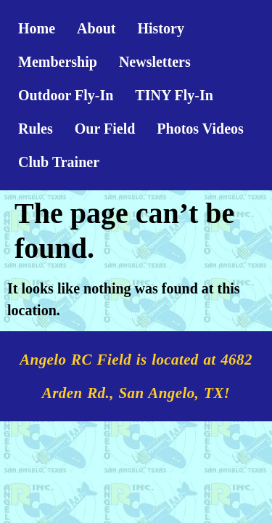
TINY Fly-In (174, 95)
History (160, 28)
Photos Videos (200, 129)
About (96, 28)
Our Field (105, 129)
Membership (57, 62)
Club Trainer (58, 162)
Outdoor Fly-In (65, 95)
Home (36, 28)
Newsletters (155, 62)
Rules (35, 129)
